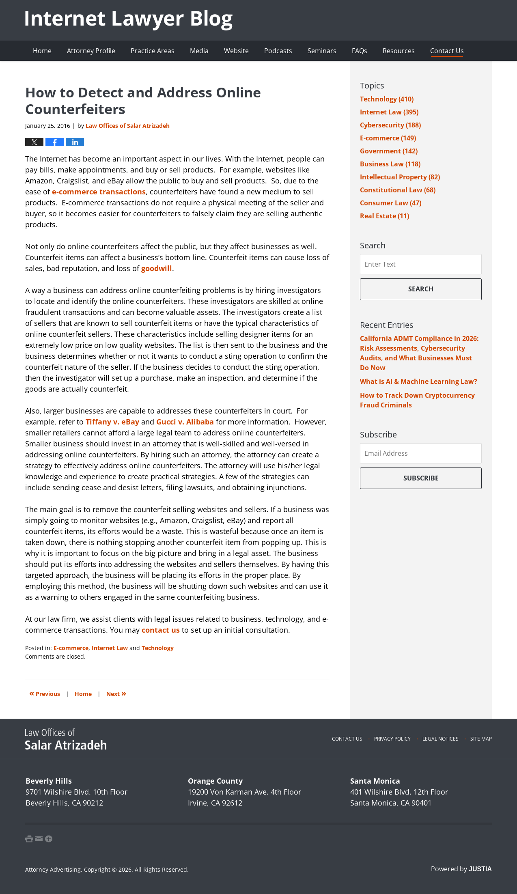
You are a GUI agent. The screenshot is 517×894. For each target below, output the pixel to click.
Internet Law (110, 648)
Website (236, 50)
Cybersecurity (390, 125)
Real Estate (384, 215)
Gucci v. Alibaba (185, 422)
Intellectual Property (400, 176)
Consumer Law (390, 202)
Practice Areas (152, 50)
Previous (44, 692)
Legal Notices (440, 738)
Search (420, 288)
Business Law (390, 163)
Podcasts (278, 50)
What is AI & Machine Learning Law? (418, 381)
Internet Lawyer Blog (129, 20)
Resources (399, 50)
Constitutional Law (397, 189)
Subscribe (421, 478)
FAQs (359, 50)
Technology (158, 648)
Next (116, 692)
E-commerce (71, 648)
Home (42, 50)
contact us (161, 630)
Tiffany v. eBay (112, 422)
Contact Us (447, 50)
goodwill (156, 268)
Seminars (322, 50)
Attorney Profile (91, 50)
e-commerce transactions (99, 191)
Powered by (461, 868)
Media (199, 50)
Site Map (481, 738)
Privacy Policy (392, 738)
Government (389, 150)
